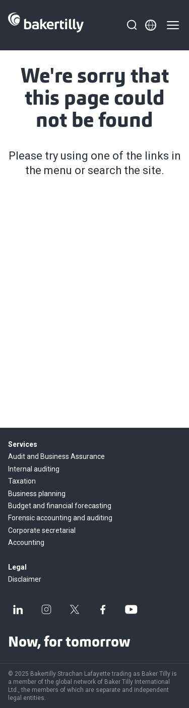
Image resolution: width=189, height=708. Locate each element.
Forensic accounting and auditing (60, 518)
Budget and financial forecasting (59, 506)
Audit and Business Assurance (56, 456)
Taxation (22, 481)
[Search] (131, 25)
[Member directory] (151, 25)
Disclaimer (24, 579)
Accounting (26, 542)
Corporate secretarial (42, 530)
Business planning (37, 494)
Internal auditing (33, 469)
